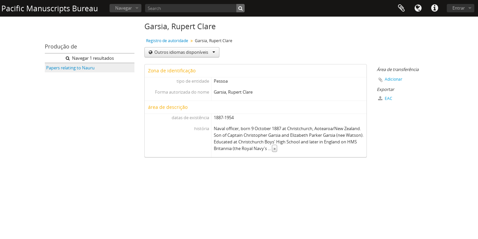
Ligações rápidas (434, 8)
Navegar (123, 8)
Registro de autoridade (167, 40)
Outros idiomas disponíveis (184, 52)
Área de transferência (401, 8)
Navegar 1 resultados (90, 58)
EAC (385, 98)
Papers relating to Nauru (70, 68)
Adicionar (393, 79)
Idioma (418, 8)
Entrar (458, 8)
